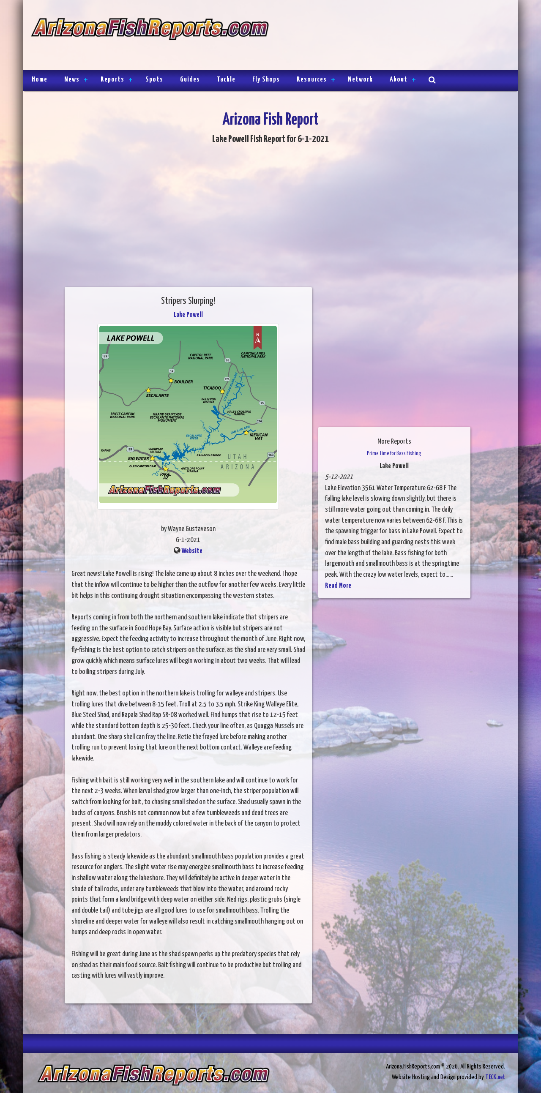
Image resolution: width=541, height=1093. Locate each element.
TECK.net (495, 1077)
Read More (338, 585)
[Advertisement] (390, 36)
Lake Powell (188, 315)
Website (191, 551)
